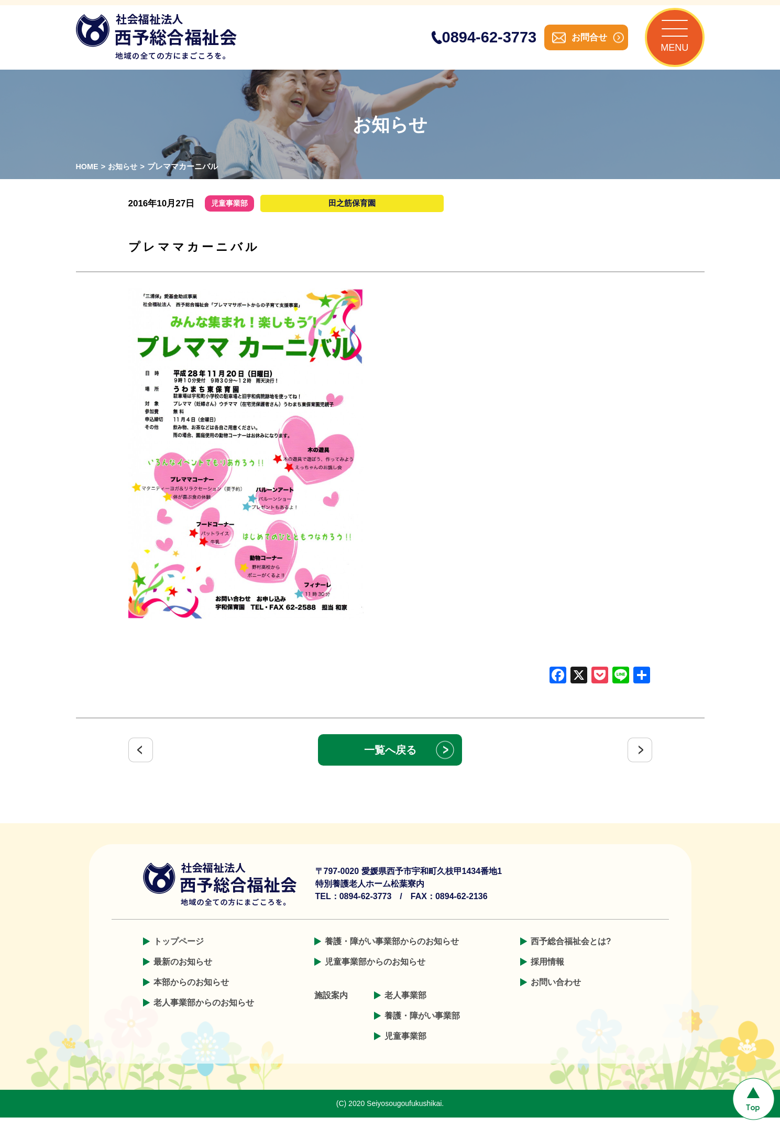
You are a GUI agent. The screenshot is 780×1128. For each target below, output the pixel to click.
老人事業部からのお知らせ (203, 1013)
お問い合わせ (556, 992)
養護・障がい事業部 (422, 1026)
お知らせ (124, 177)
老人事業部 (405, 1005)
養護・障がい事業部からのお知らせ (392, 951)
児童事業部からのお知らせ (375, 972)
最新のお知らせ (182, 972)
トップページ (178, 951)
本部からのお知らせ (191, 992)
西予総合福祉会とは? (571, 951)
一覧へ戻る (390, 760)
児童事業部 (405, 1046)
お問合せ (579, 43)
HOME (88, 177)
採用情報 (547, 972)
